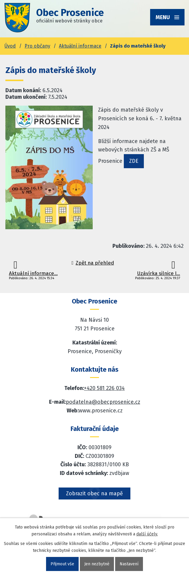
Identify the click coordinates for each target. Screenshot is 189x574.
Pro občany (37, 46)
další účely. (147, 534)
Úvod (10, 46)
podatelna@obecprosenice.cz (103, 402)
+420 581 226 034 (104, 388)
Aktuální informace (80, 46)
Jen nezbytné (96, 564)
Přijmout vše (62, 564)
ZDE (133, 161)
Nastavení (129, 564)
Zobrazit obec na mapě (94, 493)
